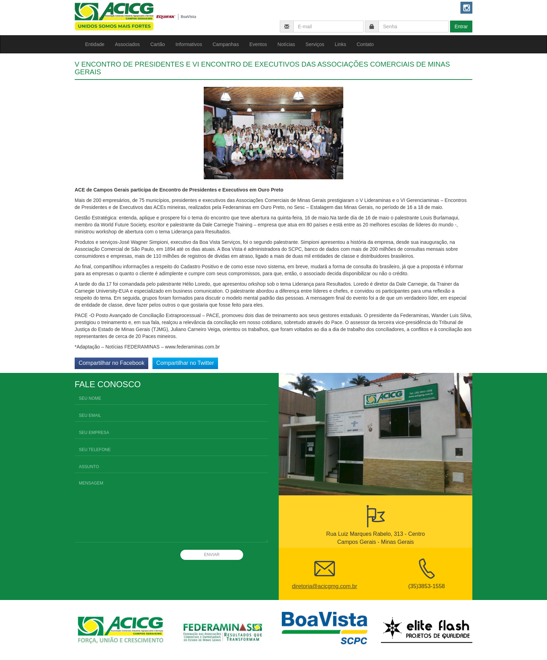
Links (340, 44)
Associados (127, 44)
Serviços (315, 44)
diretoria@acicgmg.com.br (324, 586)
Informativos (188, 44)
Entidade (94, 44)
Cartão (157, 44)
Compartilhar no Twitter (185, 363)
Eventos (258, 44)
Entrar (461, 26)
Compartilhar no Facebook (111, 363)
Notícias (286, 44)
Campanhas (225, 44)
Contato (365, 44)
